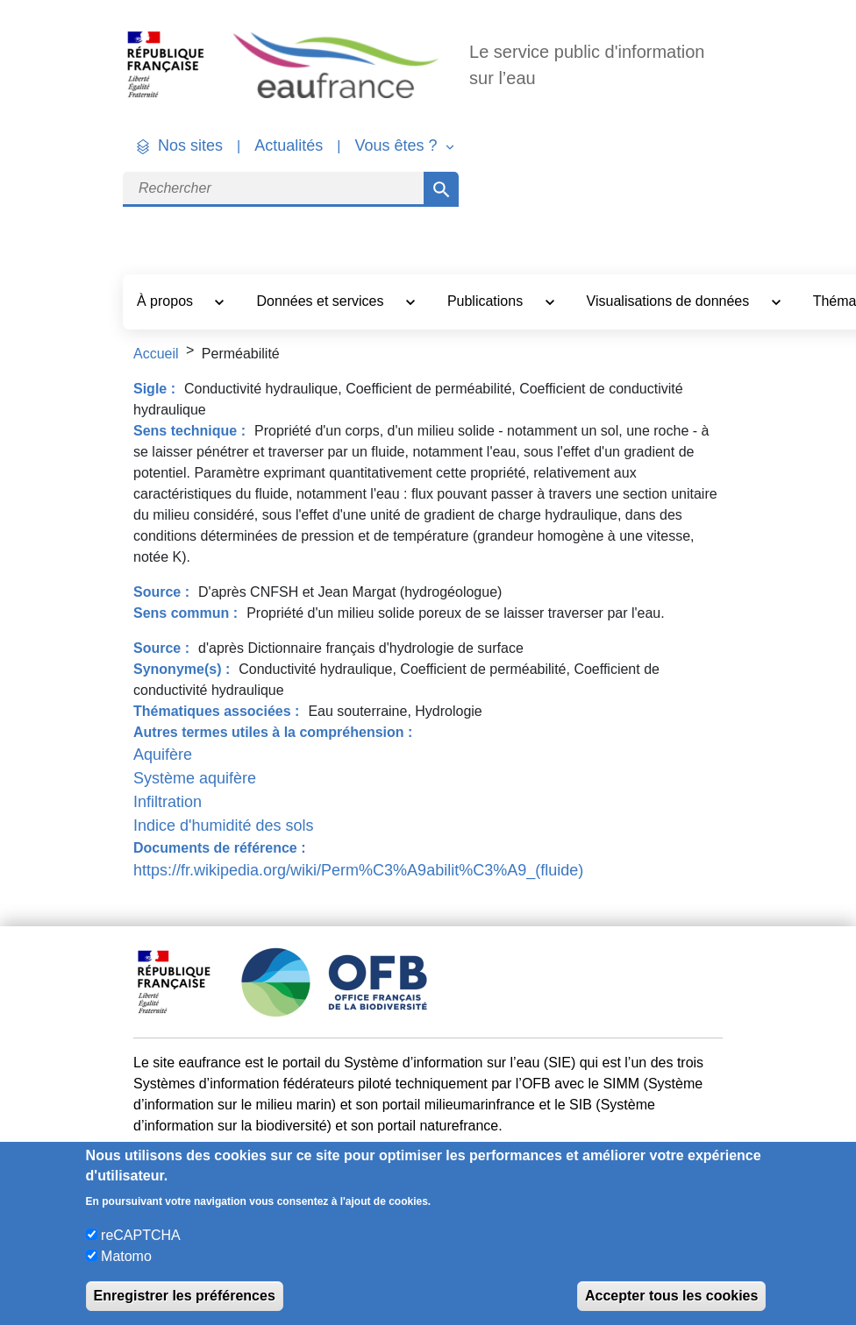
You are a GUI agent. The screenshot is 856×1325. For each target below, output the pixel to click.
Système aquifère (194, 778)
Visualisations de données (670, 301)
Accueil (156, 353)
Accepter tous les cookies (671, 1295)
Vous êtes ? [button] (397, 145)
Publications (487, 301)
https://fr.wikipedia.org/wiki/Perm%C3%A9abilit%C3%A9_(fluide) (358, 870)
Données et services (321, 301)
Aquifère (162, 754)
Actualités (288, 145)
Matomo (126, 1256)
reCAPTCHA (141, 1235)
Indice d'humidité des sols (223, 825)
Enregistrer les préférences (184, 1295)
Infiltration (167, 802)
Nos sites (190, 145)
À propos (166, 301)
